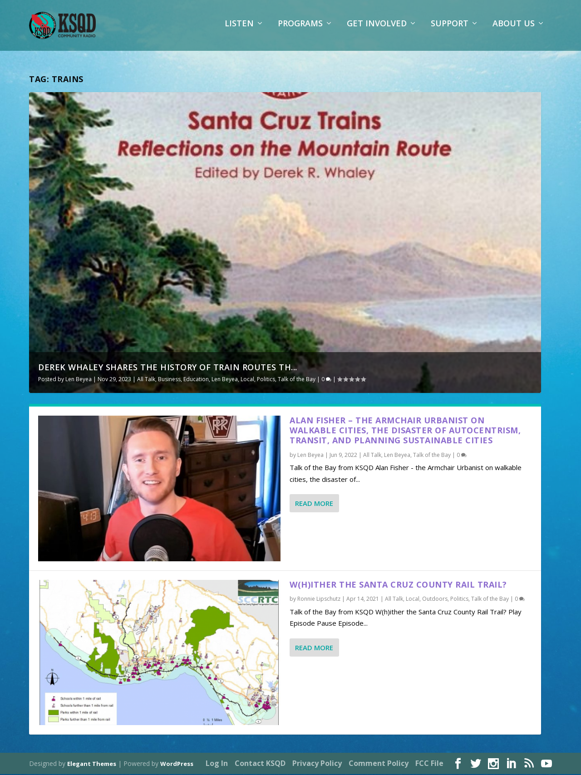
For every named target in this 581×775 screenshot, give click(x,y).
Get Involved (377, 29)
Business (169, 380)
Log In (217, 764)
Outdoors (435, 600)
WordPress (176, 764)
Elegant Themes (91, 764)
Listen (239, 29)
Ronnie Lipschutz (318, 600)
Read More (314, 504)
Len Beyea (78, 380)
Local (247, 380)
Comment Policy (379, 764)
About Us (513, 29)
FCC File (429, 764)
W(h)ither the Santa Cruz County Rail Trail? (398, 585)
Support (449, 29)
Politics (266, 380)
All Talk (146, 380)
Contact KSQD (260, 764)
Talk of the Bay (296, 380)
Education (196, 380)
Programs (300, 29)
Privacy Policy (317, 764)
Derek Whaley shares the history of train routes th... (167, 368)
